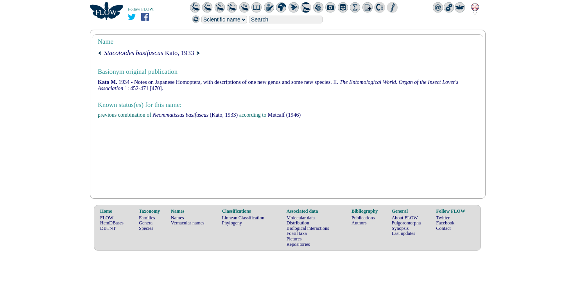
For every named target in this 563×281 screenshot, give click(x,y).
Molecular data (301, 218)
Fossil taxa (297, 233)
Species (146, 228)
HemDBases (112, 223)
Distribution (298, 223)
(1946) (284, 115)
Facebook (445, 223)
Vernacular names (187, 223)
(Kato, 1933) (195, 115)
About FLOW (405, 218)
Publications (363, 218)
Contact (443, 228)
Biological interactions (308, 228)
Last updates (403, 233)
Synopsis (400, 228)
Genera (145, 223)
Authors (359, 223)
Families (147, 218)
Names (177, 218)
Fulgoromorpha (406, 223)
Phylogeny (232, 223)
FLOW (106, 218)
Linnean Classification (243, 218)
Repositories (298, 244)
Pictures (294, 239)
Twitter (443, 218)
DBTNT (108, 228)
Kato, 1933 (149, 53)
